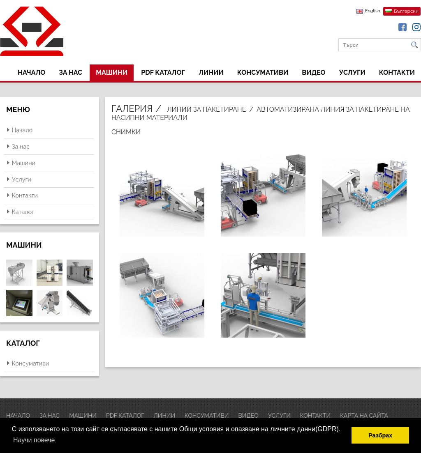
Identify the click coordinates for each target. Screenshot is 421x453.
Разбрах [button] (380, 435)
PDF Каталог (163, 72)
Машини (111, 72)
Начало (31, 72)
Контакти (397, 72)
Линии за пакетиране (206, 109)
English (372, 11)
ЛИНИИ (211, 72)
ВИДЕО (313, 72)
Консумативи (262, 72)
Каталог (23, 211)
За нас (70, 72)
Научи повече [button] (34, 440)
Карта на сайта (364, 415)
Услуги (352, 72)
